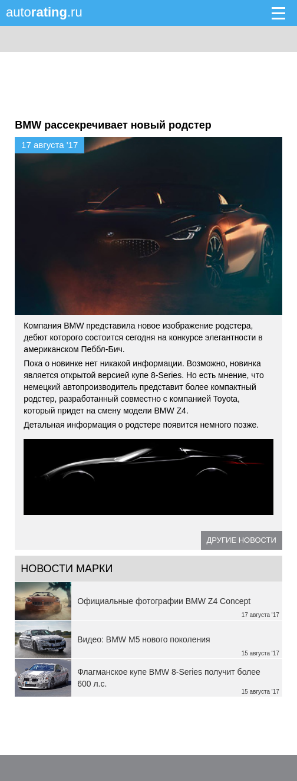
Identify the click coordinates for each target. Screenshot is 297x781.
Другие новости (241, 540)
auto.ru (44, 12)
